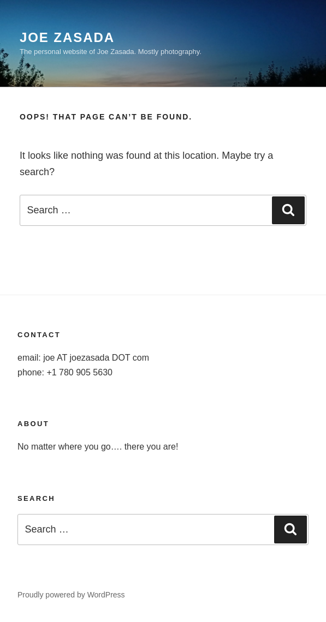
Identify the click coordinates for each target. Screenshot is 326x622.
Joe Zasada (67, 37)
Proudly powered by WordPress (71, 594)
